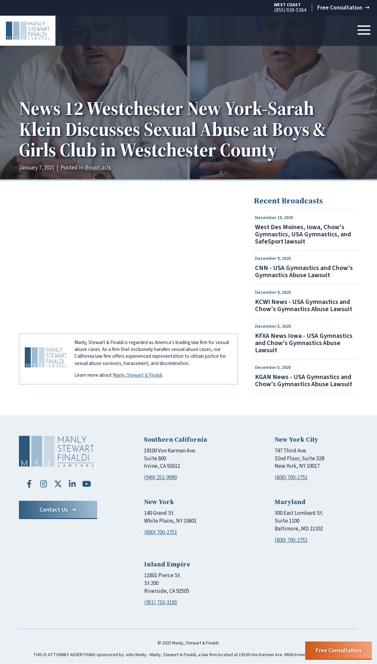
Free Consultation (342, 8)
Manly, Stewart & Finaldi (137, 375)
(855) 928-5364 (289, 8)
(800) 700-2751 (291, 478)
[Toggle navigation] (364, 31)
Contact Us (57, 510)
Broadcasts (98, 168)
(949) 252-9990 (160, 478)
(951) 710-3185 (160, 603)
